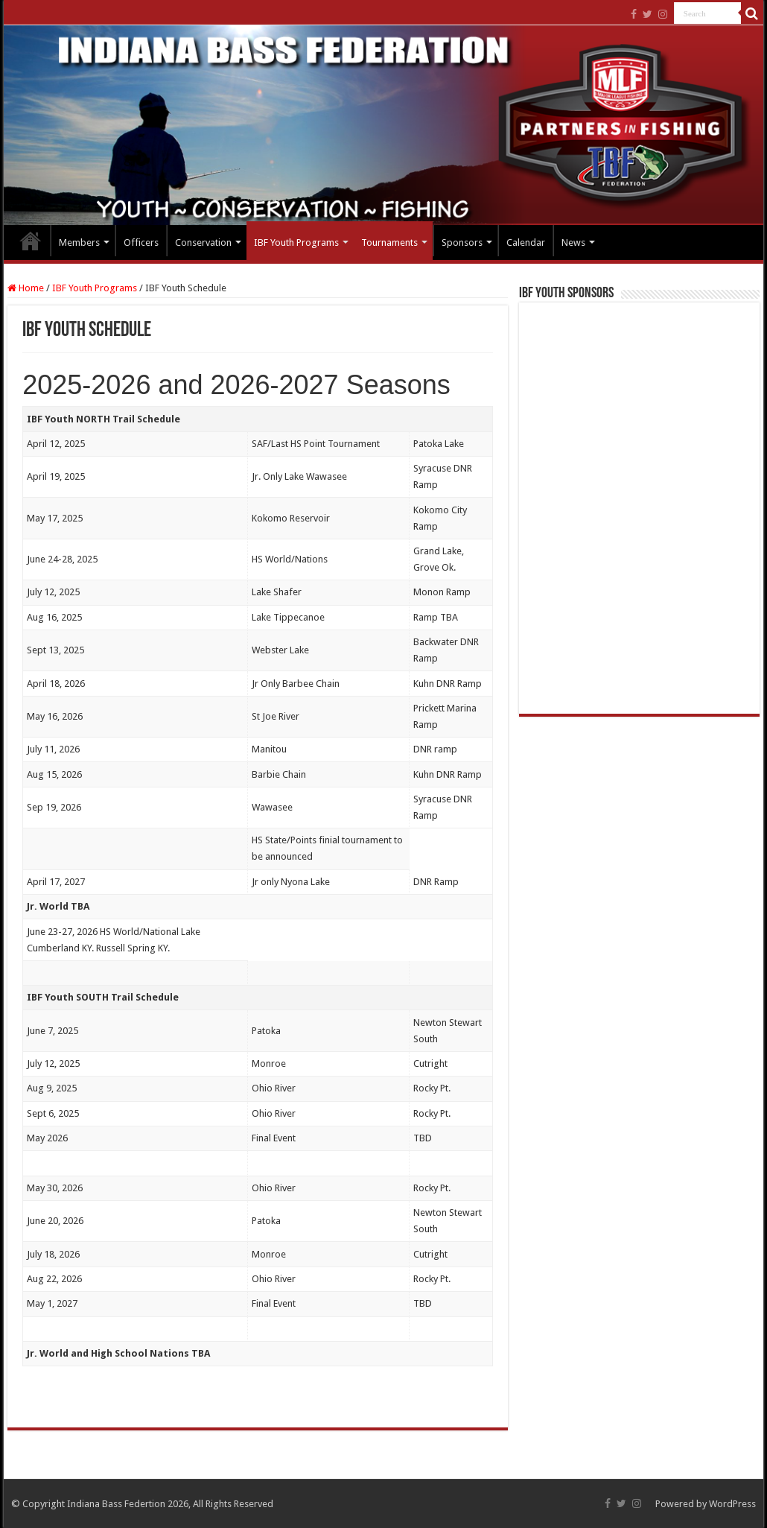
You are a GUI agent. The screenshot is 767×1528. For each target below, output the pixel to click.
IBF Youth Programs (296, 242)
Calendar (525, 242)
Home (30, 240)
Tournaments (389, 242)
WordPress (732, 1503)
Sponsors (462, 242)
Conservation (203, 242)
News (573, 242)
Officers (141, 242)
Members (79, 242)
